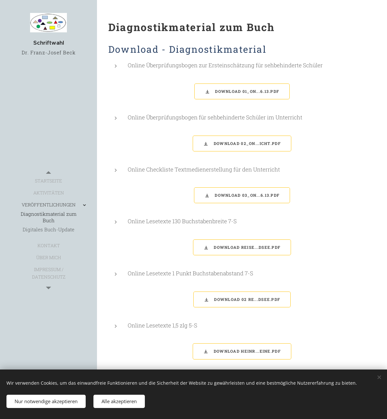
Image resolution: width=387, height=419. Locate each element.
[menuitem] (48, 180)
